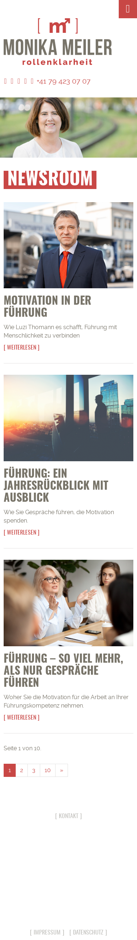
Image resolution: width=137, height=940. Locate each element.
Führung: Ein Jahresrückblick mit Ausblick (56, 486)
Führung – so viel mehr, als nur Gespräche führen (63, 671)
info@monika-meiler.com (68, 909)
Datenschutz (88, 933)
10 (48, 770)
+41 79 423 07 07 (60, 81)
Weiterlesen (21, 348)
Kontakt (68, 816)
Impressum (47, 933)
